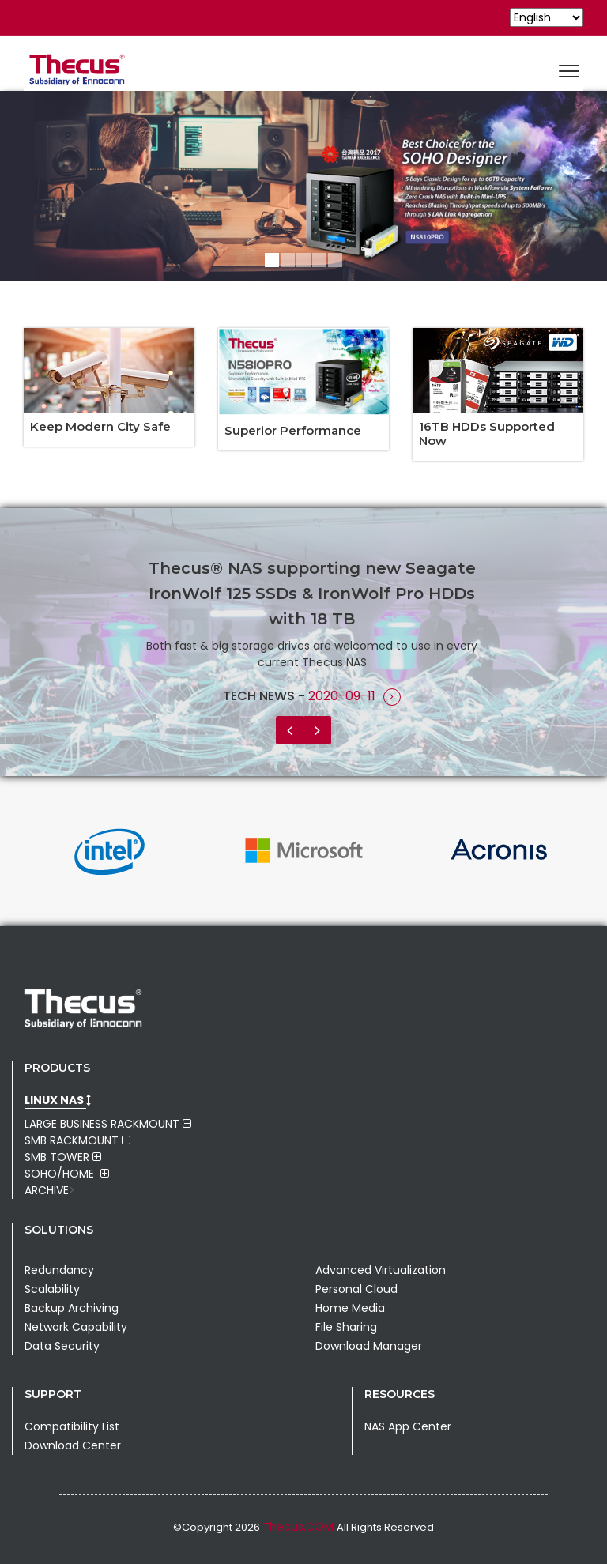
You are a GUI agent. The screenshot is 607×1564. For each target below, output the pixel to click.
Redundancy (59, 1270)
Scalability (52, 1289)
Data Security (62, 1346)
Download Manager (368, 1346)
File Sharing (346, 1327)
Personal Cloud (356, 1289)
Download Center (73, 1445)
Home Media (350, 1308)
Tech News (260, 696)
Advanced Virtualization (380, 1270)
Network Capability (76, 1327)
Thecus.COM (299, 1527)
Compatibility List (72, 1426)
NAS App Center (407, 1426)
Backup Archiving (72, 1308)
